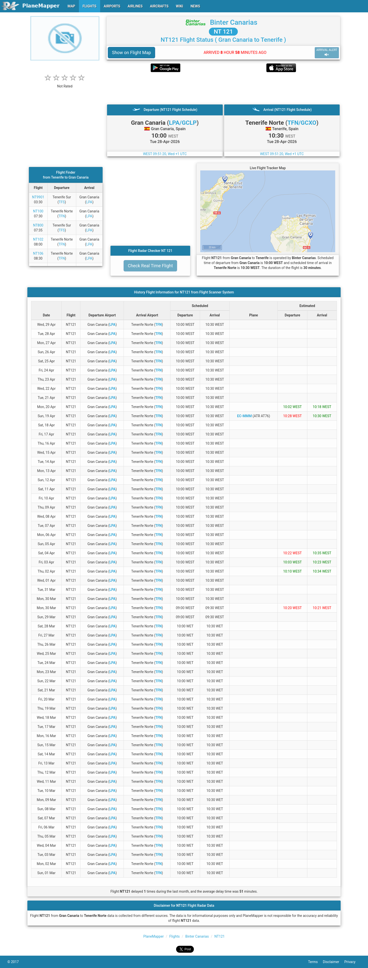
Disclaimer (333, 962)
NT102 (38, 239)
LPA (89, 202)
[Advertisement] (223, 88)
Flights (174, 936)
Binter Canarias (233, 22)
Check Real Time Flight (150, 265)
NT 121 (223, 31)
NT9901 (38, 197)
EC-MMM (244, 416)
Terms (315, 962)
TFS (62, 202)
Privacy (352, 962)
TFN (61, 216)
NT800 (38, 225)
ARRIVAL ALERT (326, 52)
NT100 (38, 211)
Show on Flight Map (131, 52)
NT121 (219, 936)
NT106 (38, 253)
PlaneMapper (153, 936)
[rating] (65, 83)
